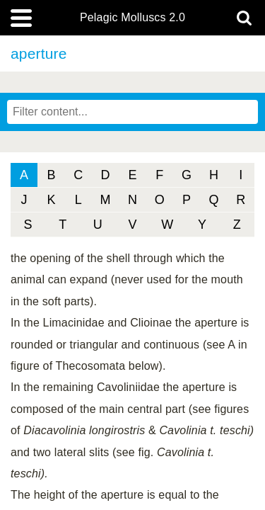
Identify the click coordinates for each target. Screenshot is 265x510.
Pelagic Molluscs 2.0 (132, 17)
